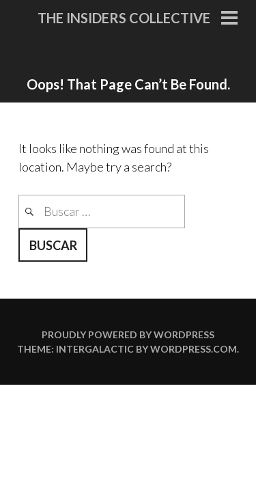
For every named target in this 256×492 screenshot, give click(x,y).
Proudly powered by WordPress (128, 334)
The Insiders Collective (124, 18)
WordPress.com (193, 349)
